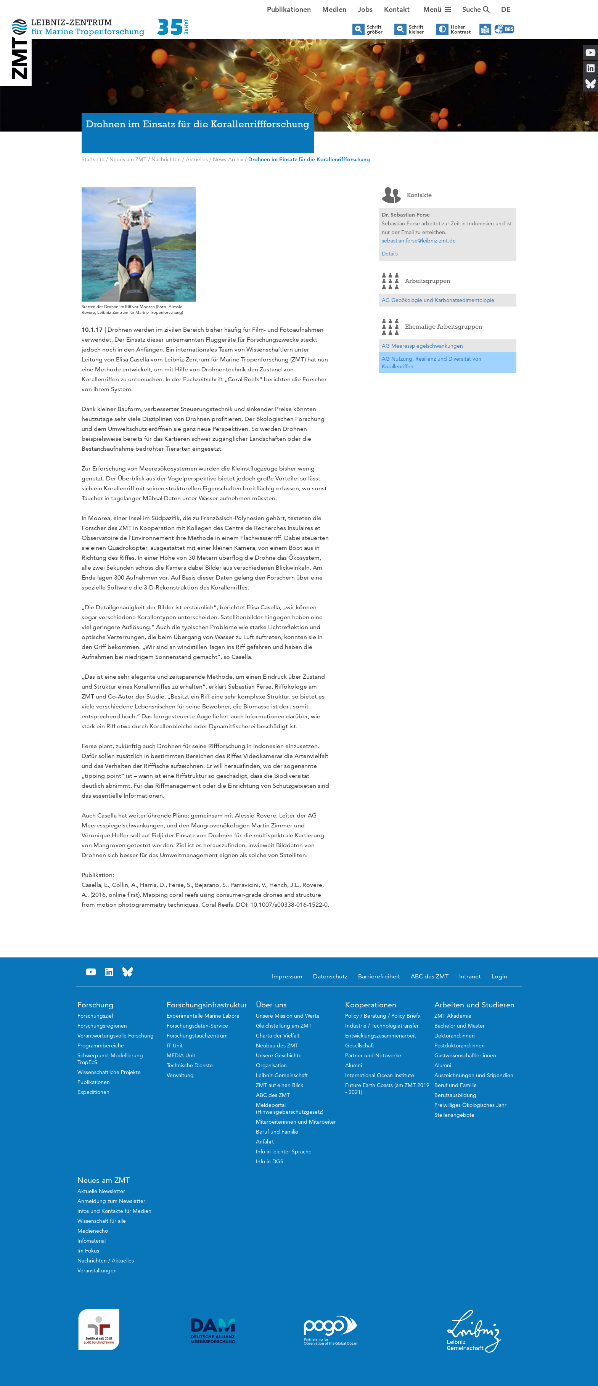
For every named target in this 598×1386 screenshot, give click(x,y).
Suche (476, 9)
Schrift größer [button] (375, 29)
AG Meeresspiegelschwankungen (422, 345)
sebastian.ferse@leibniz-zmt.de (419, 240)
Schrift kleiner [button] (416, 29)
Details (390, 253)
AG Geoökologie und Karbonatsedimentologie (438, 300)
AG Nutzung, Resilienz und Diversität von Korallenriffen (431, 362)
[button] (505, 9)
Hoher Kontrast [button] (461, 29)
